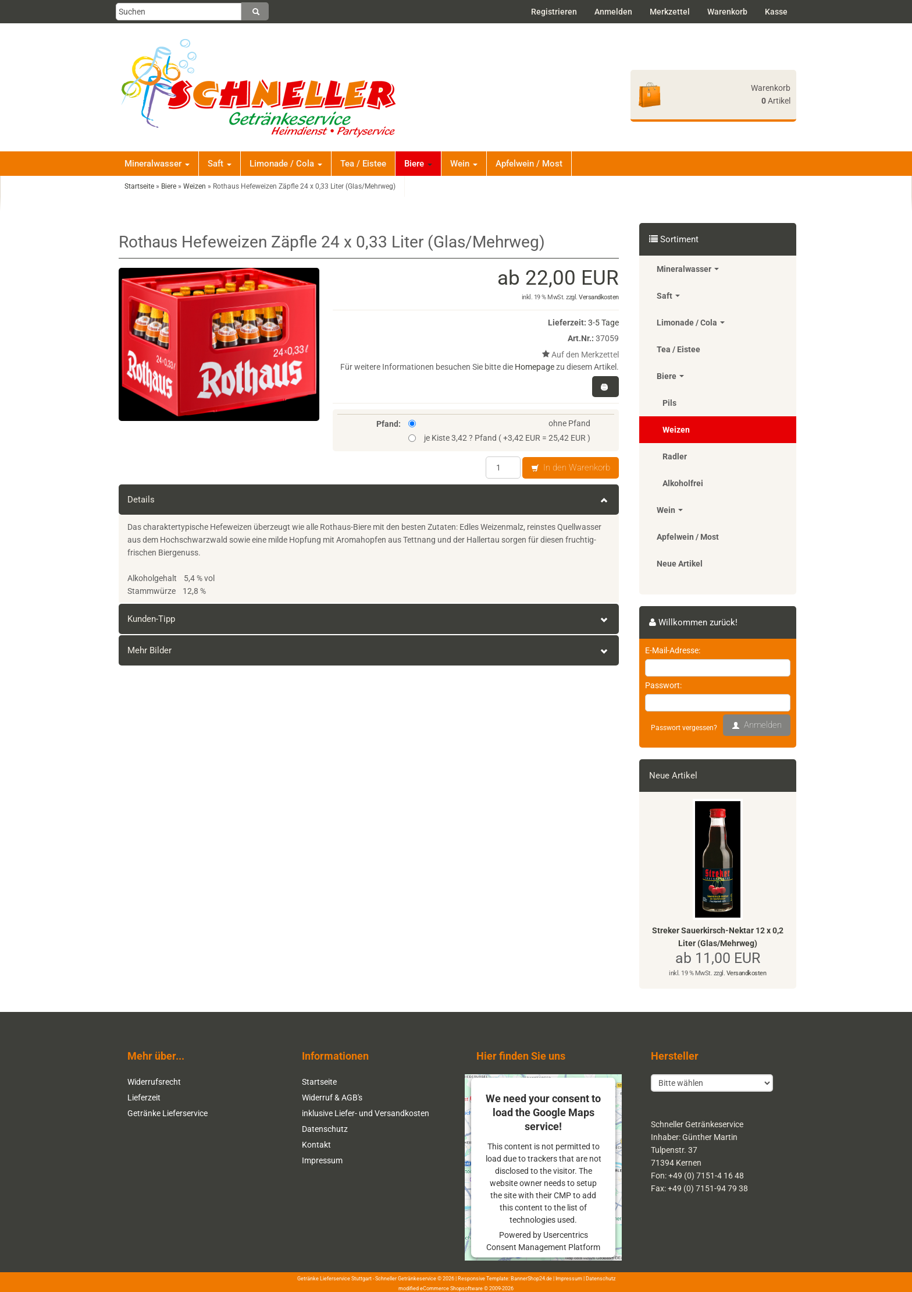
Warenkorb (727, 11)
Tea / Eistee (363, 163)
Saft (219, 163)
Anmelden (613, 11)
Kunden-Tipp (368, 619)
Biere (418, 163)
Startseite (319, 1081)
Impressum (322, 1160)
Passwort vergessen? (684, 728)
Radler (674, 456)
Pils (669, 403)
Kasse (776, 11)
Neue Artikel (680, 563)
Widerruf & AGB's (332, 1097)
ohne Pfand (499, 423)
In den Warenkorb (570, 468)
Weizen (676, 429)
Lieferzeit (144, 1097)
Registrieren (554, 11)
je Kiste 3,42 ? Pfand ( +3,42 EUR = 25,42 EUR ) (499, 438)
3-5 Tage (603, 322)
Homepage (534, 366)
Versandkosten (599, 297)
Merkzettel (670, 11)
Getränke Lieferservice (167, 1113)
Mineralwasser (157, 163)
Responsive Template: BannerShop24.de (505, 1279)
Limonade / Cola (286, 163)
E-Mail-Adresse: (672, 650)
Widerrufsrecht (154, 1081)
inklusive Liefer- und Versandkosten (365, 1113)
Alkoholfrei (682, 483)
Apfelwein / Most (529, 163)
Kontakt (316, 1144)
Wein (464, 163)
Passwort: (663, 685)
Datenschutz (325, 1129)
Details (368, 499)
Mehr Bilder (368, 650)
